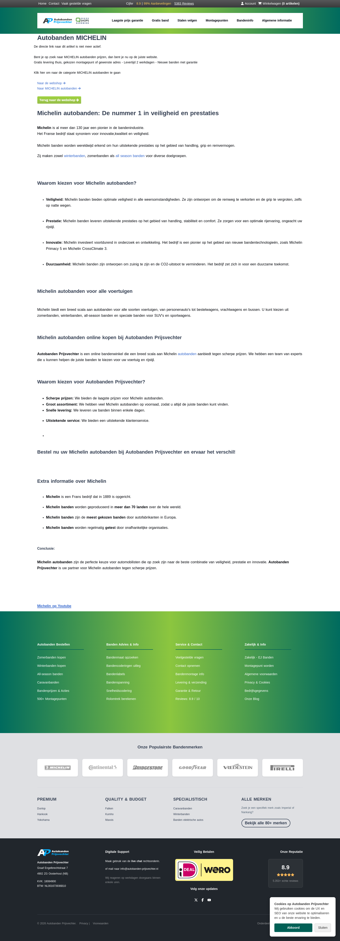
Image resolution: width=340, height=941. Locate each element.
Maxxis (109, 819)
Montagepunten (217, 20)
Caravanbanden (48, 682)
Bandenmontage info (190, 674)
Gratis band (160, 20)
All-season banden (50, 674)
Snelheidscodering (119, 690)
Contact (54, 3)
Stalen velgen (187, 20)
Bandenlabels (115, 674)
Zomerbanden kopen (51, 657)
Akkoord (293, 927)
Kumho (109, 814)
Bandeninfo (245, 20)
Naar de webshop (51, 83)
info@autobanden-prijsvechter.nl (139, 868)
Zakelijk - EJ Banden (259, 657)
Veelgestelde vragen (190, 657)
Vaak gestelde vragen (76, 3)
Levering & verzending (191, 682)
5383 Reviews (184, 3)
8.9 (286, 867)
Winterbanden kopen (51, 665)
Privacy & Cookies (257, 682)
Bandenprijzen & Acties (53, 690)
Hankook (42, 814)
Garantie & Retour (188, 690)
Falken (109, 808)
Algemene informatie (277, 20)
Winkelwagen (279, 3)
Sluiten (322, 927)
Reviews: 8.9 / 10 (188, 699)
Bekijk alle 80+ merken (266, 823)
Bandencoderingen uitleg (123, 665)
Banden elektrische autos (188, 819)
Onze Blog (252, 699)
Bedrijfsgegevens (256, 690)
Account (248, 3)
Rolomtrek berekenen (121, 699)
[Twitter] (196, 899)
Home (42, 3)
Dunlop (41, 808)
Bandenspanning (118, 682)
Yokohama (43, 819)
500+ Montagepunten (52, 699)
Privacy (83, 923)
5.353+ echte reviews (285, 880)
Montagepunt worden (259, 665)
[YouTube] (209, 899)
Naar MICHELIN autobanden (59, 88)
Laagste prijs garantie (127, 20)
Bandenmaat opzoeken (122, 657)
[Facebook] (202, 899)
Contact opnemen (188, 665)
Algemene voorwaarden (261, 674)
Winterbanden (181, 814)
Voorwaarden (100, 923)
